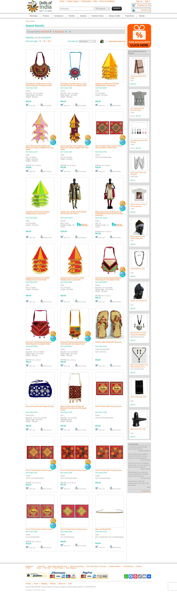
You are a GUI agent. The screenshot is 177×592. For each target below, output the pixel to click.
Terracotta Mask (128, 566)
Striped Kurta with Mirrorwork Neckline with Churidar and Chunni (73, 213)
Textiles (71, 16)
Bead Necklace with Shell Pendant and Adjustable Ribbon (138, 334)
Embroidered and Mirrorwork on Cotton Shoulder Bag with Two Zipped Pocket (74, 84)
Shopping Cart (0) (143, 5)
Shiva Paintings (58, 568)
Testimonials (86, 1)
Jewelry (83, 16)
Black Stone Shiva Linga (138, 429)
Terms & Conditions (107, 1)
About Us (62, 584)
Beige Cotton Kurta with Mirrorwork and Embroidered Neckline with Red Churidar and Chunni (109, 213)
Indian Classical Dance (77, 566)
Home (62, 1)
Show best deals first (117, 41)
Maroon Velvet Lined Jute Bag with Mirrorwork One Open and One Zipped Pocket (74, 408)
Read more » (146, 491)
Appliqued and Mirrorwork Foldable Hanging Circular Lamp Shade (37, 279)
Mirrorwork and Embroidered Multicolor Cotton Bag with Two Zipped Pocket (108, 279)
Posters (46, 16)
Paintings (34, 16)
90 (49, 41)
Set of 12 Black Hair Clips (138, 397)
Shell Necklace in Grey (138, 268)
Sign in (147, 1)
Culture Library (73, 1)
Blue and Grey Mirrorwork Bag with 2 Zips (40, 406)
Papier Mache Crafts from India (57, 566)
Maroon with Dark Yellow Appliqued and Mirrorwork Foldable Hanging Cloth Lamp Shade (74, 147)
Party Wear (47, 568)
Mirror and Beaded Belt (103, 529)
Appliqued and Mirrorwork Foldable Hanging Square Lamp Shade (107, 84)
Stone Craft (41, 566)
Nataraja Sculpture (114, 566)
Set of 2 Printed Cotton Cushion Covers (108, 406)
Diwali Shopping (71, 568)
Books (142, 16)
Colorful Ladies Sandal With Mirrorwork (108, 342)
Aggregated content (29, 567)
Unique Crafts (114, 16)
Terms (36, 584)
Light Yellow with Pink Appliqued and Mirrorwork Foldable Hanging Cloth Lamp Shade (40, 147)
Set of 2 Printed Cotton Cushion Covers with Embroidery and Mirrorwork (108, 147)
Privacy (28, 584)
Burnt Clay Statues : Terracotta (96, 566)
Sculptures (58, 16)
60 (45, 41)
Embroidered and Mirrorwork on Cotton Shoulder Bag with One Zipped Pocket (39, 84)
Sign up (139, 1)
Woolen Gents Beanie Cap (139, 300)
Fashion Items (98, 16)
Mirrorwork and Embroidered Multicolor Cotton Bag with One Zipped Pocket (74, 343)
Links (70, 584)
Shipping (44, 584)
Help (95, 1)
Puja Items (129, 16)
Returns (53, 584)
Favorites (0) (145, 10)
